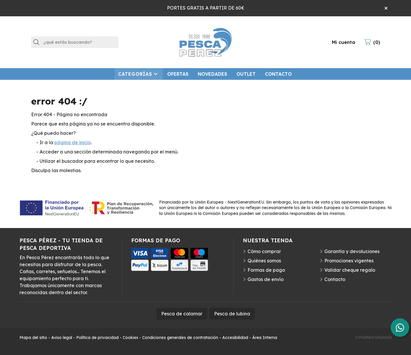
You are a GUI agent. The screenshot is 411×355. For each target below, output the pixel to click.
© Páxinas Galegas (373, 337)
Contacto (334, 279)
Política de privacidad (97, 337)
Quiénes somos (264, 261)
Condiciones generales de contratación (180, 337)
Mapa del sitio (33, 337)
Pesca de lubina (232, 314)
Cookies (130, 337)
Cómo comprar (264, 251)
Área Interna (264, 337)
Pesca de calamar (181, 314)
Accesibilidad (235, 337)
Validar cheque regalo (349, 270)
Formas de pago (266, 270)
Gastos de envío (266, 279)
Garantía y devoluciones (352, 251)
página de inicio (72, 142)
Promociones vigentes (348, 261)
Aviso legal (61, 337)
